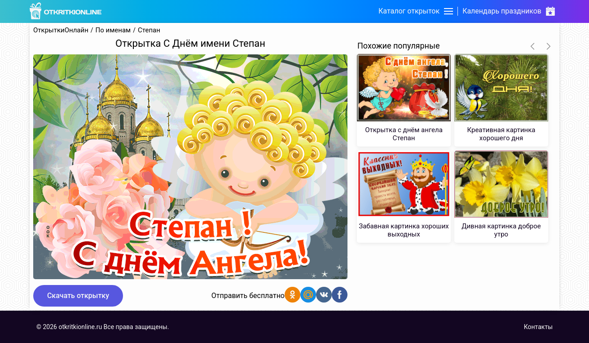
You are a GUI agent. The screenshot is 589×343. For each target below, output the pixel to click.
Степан (149, 30)
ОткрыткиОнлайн (60, 30)
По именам (113, 30)
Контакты (538, 326)
